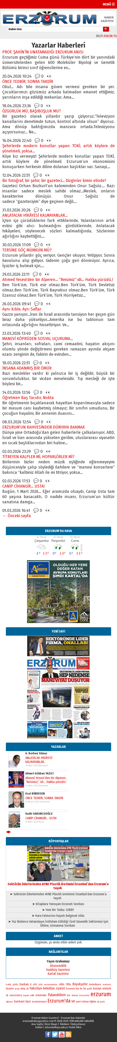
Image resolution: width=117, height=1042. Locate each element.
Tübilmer (64, 1024)
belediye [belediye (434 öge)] (49, 988)
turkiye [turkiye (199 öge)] (85, 1001)
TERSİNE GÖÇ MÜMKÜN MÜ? (27, 250)
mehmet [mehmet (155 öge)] (107, 984)
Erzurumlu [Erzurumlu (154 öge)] (84, 995)
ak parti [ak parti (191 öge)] (101, 1001)
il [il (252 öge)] (30, 984)
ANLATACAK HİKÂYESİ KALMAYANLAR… (35, 215)
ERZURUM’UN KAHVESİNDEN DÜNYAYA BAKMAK (43, 427)
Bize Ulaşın (51, 1024)
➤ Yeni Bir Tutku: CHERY (58, 910)
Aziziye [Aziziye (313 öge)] (97, 988)
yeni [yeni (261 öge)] (78, 1001)
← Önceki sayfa (16, 515)
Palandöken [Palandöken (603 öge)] (57, 995)
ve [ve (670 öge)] (73, 1001)
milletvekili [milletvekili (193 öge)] (40, 995)
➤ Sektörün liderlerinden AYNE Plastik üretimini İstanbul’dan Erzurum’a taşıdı (58, 896)
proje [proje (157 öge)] (17, 988)
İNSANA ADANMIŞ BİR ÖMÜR (26, 368)
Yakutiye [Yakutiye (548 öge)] (36, 988)
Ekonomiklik (58, 966)
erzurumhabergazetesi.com (38, 1021)
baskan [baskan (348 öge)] (24, 984)
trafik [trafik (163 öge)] (8, 984)
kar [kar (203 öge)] (68, 995)
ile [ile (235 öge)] (81, 988)
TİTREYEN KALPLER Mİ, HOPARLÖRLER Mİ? (38, 456)
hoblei (38, 1027)
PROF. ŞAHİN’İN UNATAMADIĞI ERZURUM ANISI (43, 52)
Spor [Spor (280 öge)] (28, 1001)
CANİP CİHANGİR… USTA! (23, 486)
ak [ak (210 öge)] (7, 995)
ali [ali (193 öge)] (27, 988)
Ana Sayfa (37, 1024)
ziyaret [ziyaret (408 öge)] (60, 988)
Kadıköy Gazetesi (58, 970)
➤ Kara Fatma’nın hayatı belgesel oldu (58, 916)
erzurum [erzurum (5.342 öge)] (101, 994)
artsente (49, 1027)
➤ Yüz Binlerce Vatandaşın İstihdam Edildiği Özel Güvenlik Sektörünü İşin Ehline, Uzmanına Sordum (58, 923)
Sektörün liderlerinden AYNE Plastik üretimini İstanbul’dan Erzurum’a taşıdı (58, 884)
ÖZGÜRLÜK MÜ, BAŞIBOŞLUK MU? (31, 111)
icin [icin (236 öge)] (40, 984)
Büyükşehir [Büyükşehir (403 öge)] (80, 984)
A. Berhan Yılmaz (36, 753)
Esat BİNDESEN (35, 793)
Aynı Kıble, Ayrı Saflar (21, 309)
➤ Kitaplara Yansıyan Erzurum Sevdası (58, 904)
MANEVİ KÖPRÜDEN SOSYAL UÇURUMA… (37, 338)
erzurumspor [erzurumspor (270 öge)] (39, 1001)
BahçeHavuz (78, 1024)
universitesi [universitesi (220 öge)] (16, 995)
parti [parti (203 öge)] (89, 988)
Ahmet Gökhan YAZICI (39, 773)
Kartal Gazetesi (58, 974)
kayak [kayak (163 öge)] (26, 995)
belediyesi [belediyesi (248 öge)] (95, 984)
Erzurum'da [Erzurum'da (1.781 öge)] (59, 1001)
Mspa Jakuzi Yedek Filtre (67, 1027)
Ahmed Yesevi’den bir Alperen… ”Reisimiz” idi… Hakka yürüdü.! (57, 279)
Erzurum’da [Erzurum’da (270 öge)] (72, 988)
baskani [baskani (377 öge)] (19, 1001)
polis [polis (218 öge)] (15, 984)
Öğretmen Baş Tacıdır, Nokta (28, 397)
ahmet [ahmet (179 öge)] (75, 995)
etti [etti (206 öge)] (35, 984)
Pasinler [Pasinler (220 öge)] (10, 988)
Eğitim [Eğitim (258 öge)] (93, 1001)
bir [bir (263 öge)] (84, 988)
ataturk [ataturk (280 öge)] (106, 988)
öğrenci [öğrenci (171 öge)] (9, 1001)
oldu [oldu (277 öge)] (61, 984)
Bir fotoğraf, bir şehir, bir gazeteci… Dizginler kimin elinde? (54, 180)
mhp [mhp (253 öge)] (23, 988)
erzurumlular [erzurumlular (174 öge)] (50, 984)
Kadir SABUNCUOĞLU (39, 813)
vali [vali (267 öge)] (32, 995)
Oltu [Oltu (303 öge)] (68, 984)
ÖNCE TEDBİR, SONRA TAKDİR (27, 81)
